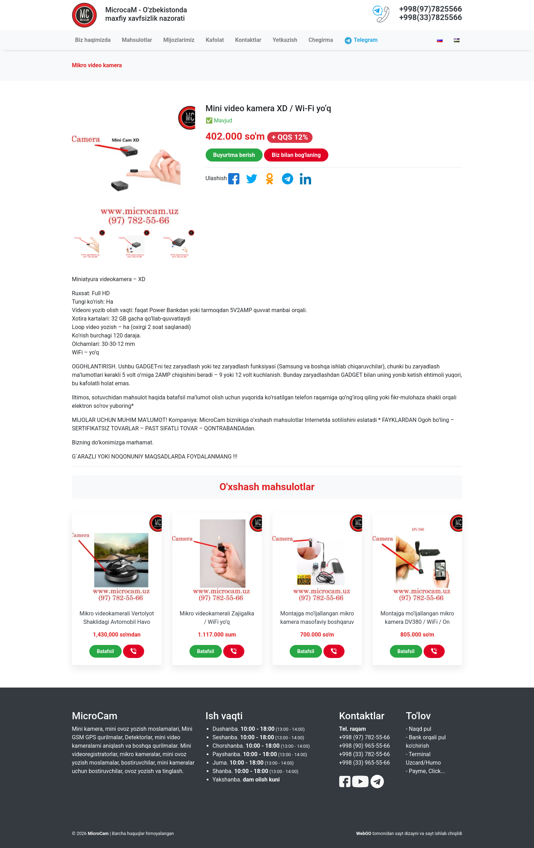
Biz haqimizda (93, 40)
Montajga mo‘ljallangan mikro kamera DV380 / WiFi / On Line (417, 622)
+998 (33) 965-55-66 (364, 762)
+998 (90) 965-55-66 (364, 745)
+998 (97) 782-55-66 (364, 737)
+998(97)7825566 (430, 9)
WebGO (363, 833)
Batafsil (105, 651)
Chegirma (321, 40)
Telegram (366, 40)
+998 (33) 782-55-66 (364, 754)
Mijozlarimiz (179, 40)
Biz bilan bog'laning (296, 155)
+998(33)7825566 (430, 17)
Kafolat (215, 40)
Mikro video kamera (97, 65)
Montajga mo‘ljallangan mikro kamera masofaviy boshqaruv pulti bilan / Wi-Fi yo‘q (317, 622)
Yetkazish (284, 40)
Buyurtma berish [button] (234, 155)
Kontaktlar (248, 40)
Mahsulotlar (137, 40)
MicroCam (98, 833)
